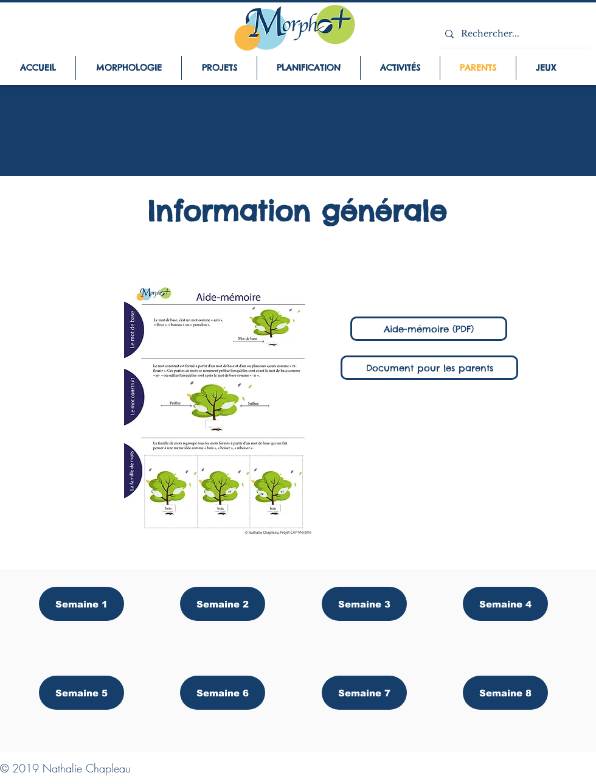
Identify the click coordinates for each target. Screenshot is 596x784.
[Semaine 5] (81, 693)
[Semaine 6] (222, 693)
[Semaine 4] (505, 604)
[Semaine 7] (364, 693)
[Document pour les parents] (429, 367)
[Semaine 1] (81, 604)
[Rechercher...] (513, 33)
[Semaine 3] (364, 604)
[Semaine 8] (505, 693)
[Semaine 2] (222, 604)
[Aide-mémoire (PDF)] (428, 329)
